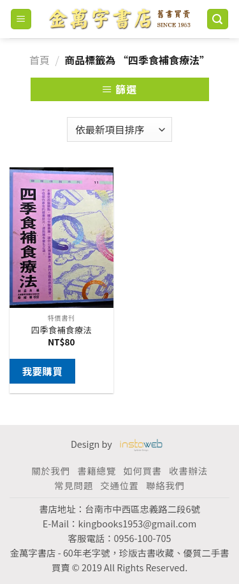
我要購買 (42, 371)
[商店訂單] (119, 129)
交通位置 (119, 485)
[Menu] (21, 19)
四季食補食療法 (61, 330)
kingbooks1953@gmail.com (137, 523)
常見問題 (73, 485)
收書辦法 (188, 470)
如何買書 (142, 470)
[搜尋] (218, 19)
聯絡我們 (165, 485)
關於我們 (50, 470)
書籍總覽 (96, 470)
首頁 (39, 59)
